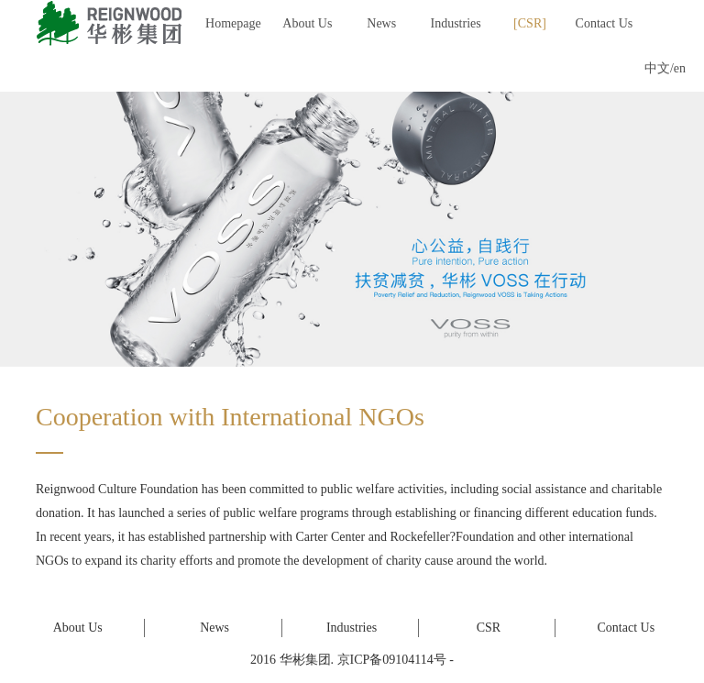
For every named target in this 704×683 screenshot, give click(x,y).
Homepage (233, 23)
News (381, 23)
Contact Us (604, 23)
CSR (530, 23)
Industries (456, 23)
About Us (307, 23)
